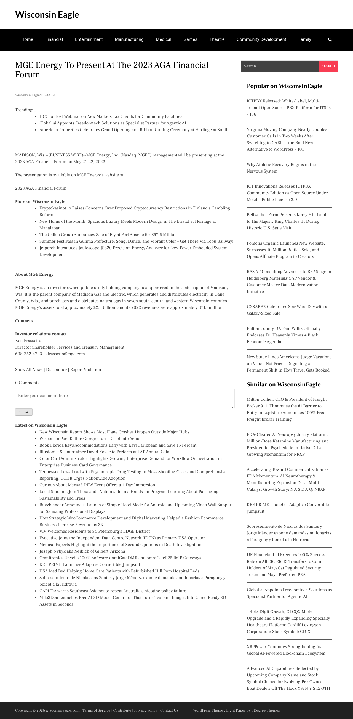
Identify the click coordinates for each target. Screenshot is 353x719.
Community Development (261, 39)
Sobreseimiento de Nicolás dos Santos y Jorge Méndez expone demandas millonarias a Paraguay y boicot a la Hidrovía (289, 533)
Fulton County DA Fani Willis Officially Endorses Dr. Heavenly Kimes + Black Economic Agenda (284, 335)
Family (304, 39)
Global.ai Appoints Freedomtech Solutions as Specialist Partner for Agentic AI (112, 123)
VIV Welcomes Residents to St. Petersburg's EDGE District (94, 531)
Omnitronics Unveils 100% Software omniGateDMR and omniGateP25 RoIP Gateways (120, 558)
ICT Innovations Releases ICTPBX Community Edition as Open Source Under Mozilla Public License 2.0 (287, 193)
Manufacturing (129, 39)
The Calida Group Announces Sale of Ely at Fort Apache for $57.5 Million (108, 235)
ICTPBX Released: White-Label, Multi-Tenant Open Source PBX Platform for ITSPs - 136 (289, 108)
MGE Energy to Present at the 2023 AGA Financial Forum (111, 69)
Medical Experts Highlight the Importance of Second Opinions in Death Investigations (121, 545)
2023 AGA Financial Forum (40, 188)
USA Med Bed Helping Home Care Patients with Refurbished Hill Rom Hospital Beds (119, 571)
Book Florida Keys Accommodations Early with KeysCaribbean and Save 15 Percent (117, 445)
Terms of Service (96, 710)
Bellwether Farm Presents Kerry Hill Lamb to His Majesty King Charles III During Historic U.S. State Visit (287, 221)
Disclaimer (56, 370)
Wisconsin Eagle (47, 14)
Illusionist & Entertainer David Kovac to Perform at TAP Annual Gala (104, 452)
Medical (163, 39)
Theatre (217, 39)
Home (27, 39)
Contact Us (169, 710)
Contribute (122, 710)
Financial (54, 39)
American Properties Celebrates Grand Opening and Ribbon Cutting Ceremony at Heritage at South (134, 130)
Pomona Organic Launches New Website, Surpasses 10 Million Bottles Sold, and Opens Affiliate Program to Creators (286, 250)
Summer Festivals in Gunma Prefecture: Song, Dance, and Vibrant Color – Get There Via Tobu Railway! (136, 241)
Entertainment (89, 39)
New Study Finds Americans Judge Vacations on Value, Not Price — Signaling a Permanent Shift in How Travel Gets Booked (289, 363)
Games (190, 39)
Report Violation (85, 370)
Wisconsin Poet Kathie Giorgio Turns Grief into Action (90, 439)
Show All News (29, 370)
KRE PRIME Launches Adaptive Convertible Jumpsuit (89, 564)
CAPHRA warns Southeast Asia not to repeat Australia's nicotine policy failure (112, 591)
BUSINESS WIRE (66, 155)
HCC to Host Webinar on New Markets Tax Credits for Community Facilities (110, 117)
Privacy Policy (145, 710)
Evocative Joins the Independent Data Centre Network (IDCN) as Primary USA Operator (122, 538)
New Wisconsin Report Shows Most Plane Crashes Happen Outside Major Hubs (114, 432)
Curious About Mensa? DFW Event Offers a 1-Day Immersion (97, 485)
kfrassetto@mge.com (65, 354)
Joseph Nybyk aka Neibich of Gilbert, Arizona (82, 551)
